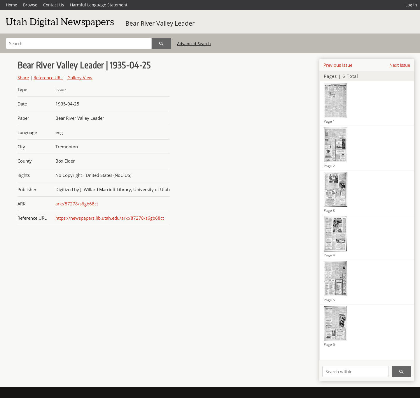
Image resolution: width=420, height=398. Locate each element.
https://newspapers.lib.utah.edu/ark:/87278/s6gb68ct (109, 218)
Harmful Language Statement (98, 5)
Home (11, 5)
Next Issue (399, 65)
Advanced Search (194, 43)
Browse (30, 5)
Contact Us (53, 5)
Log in (411, 5)
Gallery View (79, 77)
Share (23, 77)
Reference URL (48, 77)
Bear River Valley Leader (160, 23)
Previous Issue (337, 65)
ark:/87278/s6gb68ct (76, 204)
